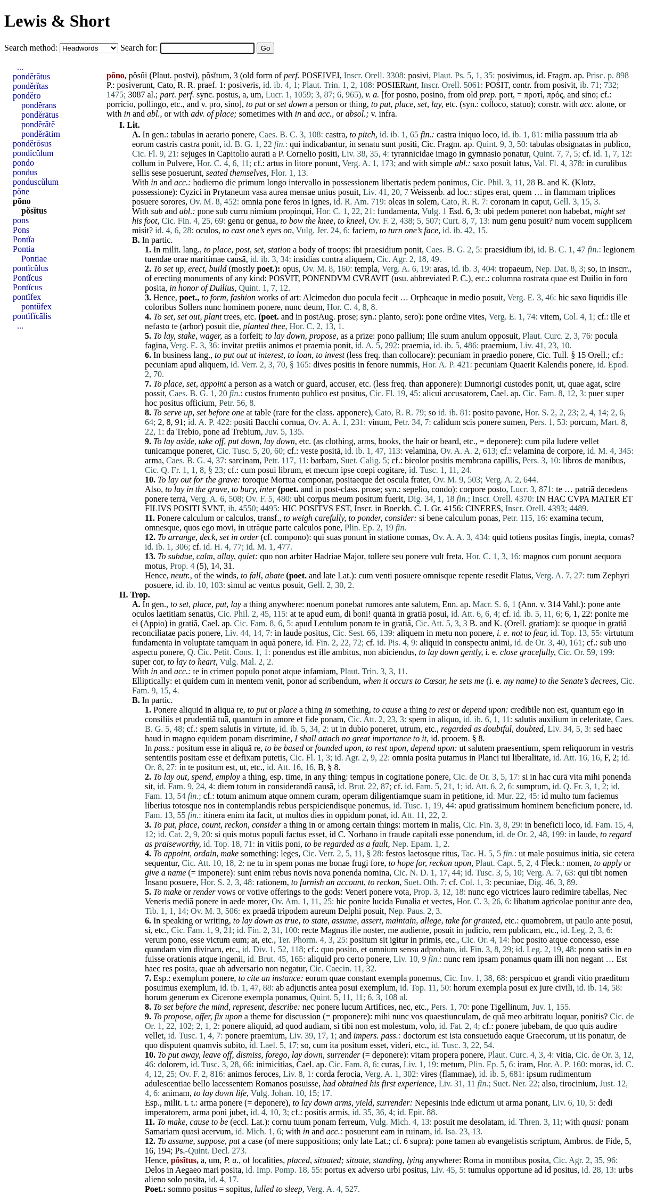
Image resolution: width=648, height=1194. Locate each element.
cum (532, 441)
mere (285, 1141)
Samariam (162, 1131)
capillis (506, 460)
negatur (292, 968)
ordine (455, 316)
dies (317, 815)
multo (560, 795)
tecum (591, 517)
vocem (583, 220)
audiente (414, 930)
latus (521, 163)
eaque (514, 1035)
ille (622, 297)
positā (330, 450)
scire (612, 383)
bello (201, 1083)
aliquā (224, 709)
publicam (524, 930)
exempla (392, 978)
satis (604, 949)
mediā (183, 901)
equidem (212, 738)
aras (440, 268)
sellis (141, 172)
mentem (250, 680)
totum (246, 786)
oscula (398, 479)
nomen (578, 863)
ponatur (516, 153)
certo (355, 958)
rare (282, 412)
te (174, 326)
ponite (605, 613)
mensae (302, 192)
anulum (474, 335)
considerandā (289, 786)
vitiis (274, 843)
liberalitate (530, 757)
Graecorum (546, 1035)
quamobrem (541, 920)
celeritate (595, 719)
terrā (178, 498)
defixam (246, 757)
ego (208, 527)
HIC (289, 508)
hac (545, 776)
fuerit (394, 498)
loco (489, 134)
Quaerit (522, 364)
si (422, 517)
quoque (583, 623)
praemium (498, 345)
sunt (389, 144)
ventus (269, 585)
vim (185, 949)
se (565, 623)
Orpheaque (429, 297)
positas (546, 537)
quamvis (207, 1045)
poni (292, 843)
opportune (515, 1169)
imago (446, 153)
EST (342, 508)
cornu (281, 1121)
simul (237, 585)
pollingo (152, 104)
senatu (369, 144)
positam (192, 757)
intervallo (305, 182)
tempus (362, 776)
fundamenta (398, 211)
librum (289, 470)
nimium (263, 211)
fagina (155, 345)
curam (327, 795)
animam (176, 1093)
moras (599, 1064)
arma (153, 460)
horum (465, 987)
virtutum (619, 632)
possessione (152, 192)
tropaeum (515, 268)
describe (282, 1006)
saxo (480, 163)
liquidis (601, 297)
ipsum (537, 1073)
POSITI (187, 508)
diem (225, 786)
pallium (410, 335)
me (623, 613)
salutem (425, 604)
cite (253, 978)
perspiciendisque (327, 805)
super (614, 393)
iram (525, 1064)
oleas (397, 201)
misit (140, 230)
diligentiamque (395, 795)
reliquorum (582, 748)
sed (598, 728)
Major (353, 556)
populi (273, 834)
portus (335, 1169)
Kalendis (552, 364)
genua (266, 220)
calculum (199, 517)
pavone (508, 412)
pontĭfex (27, 296)
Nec (620, 891)
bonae (339, 863)
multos (297, 815)
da (170, 431)
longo (276, 182)
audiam (317, 1026)
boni (360, 613)
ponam (361, 623)
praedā (263, 910)
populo (247, 671)
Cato (165, 84)
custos (255, 393)
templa (366, 268)
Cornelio (301, 153)
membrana (473, 460)
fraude (400, 834)
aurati (260, 153)
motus (155, 565)
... (20, 66)
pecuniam (454, 354)
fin (425, 134)
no (346, 738)
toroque (255, 479)
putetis (274, 757)
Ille (432, 335)
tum (593, 575)
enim (235, 815)
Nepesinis (431, 1102)
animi (500, 642)
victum (218, 939)
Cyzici (190, 192)
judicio (477, 930)
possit (155, 393)
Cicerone (226, 997)
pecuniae (509, 882)
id (540, 75)
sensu (409, 949)
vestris (622, 748)
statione (391, 537)
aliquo (448, 719)
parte (283, 527)
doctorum (419, 1035)
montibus (511, 1160)
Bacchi (266, 422)
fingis (569, 537)
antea (328, 987)
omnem (302, 795)
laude (292, 632)
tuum (302, 1121)
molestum (398, 1026)
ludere (567, 441)
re (239, 709)
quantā (384, 613)
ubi (488, 211)
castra (335, 134)
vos (417, 1016)
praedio (494, 354)
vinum (379, 422)
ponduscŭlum (36, 181)
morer (257, 901)
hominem (239, 307)
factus (296, 834)
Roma (473, 1160)
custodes (518, 383)
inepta (594, 537)
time (292, 776)
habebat (577, 211)
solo (175, 1179)
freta (454, 556)
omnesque (162, 527)
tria (602, 134)
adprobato (438, 949)
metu (444, 632)
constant (362, 978)
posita (155, 287)
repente (470, 575)
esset (316, 834)
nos (209, 805)
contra (332, 259)
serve (172, 412)
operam (355, 795)
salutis (525, 719)
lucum (352, 1006)
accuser (342, 383)
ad (451, 192)
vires (429, 1073)
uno (620, 642)
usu (400, 278)
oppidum (350, 815)
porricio (120, 104)
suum (449, 335)
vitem (549, 316)
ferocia (348, 1073)
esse (213, 748)
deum (313, 307)
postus (227, 94)
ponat (271, 671)
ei (135, 623)
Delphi (350, 910)
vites (477, 316)
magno (184, 738)
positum (369, 498)
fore (377, 863)
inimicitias (274, 1064)
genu (236, 220)
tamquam (233, 642)
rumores (379, 604)
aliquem (359, 259)
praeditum (612, 978)
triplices (602, 192)
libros (572, 460)
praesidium (383, 249)
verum (156, 939)
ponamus (516, 958)
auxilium (553, 719)
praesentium (517, 748)
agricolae (557, 901)
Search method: (32, 47)
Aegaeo (188, 1169)
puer (595, 393)
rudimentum (570, 1073)
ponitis (592, 1016)
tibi (596, 872)
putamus (452, 757)
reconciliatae (154, 632)
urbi (393, 1169)
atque (292, 671)
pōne (21, 191)
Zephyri (615, 575)
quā (499, 1016)
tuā (223, 719)
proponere (350, 1016)
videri (401, 1045)
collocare (415, 354)
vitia (563, 1054)
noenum (320, 604)
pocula (369, 297)
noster (373, 930)
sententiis (161, 757)
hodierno (208, 182)
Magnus (334, 930)
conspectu (471, 642)
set (281, 104)
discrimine (273, 738)
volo (427, 1026)
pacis (186, 632)
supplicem (614, 220)
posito (483, 412)
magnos (536, 556)
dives (322, 364)
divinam (208, 949)
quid (499, 537)
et (627, 316)
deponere (502, 441)
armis (338, 1112)
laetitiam (171, 613)
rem (499, 930)
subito (234, 1045)
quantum (586, 709)
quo (266, 556)
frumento (284, 393)
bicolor (417, 460)
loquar (565, 1016)
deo (624, 901)
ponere (243, 134)
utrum (410, 728)
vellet (590, 441)
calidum (447, 422)
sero (411, 316)
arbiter (301, 556)
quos (192, 527)
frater (420, 479)
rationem (272, 882)
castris (167, 144)
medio (469, 297)
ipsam (488, 958)
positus (353, 393)
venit (274, 680)
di (347, 613)
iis (582, 1035)
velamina (420, 450)
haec (614, 728)
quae (559, 278)
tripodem (292, 910)
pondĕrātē (38, 124)
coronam (505, 201)
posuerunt (185, 172)
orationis (181, 958)
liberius (157, 805)
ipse (348, 470)
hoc (151, 402)
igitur (399, 939)
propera (445, 1054)
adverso (371, 1169)
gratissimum (498, 805)
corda (325, 1073)
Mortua (283, 479)
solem (427, 201)
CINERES (483, 508)
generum (184, 997)
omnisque (439, 575)
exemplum (191, 978)
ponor (297, 680)
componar (314, 479)
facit (264, 815)
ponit (210, 144)
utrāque (260, 527)
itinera (214, 815)
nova (322, 872)
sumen (514, 422)
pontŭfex (36, 306)
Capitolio (233, 153)
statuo (520, 104)
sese (159, 172)
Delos (155, 1169)
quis (230, 834)
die (230, 182)
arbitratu (538, 1016)
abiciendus (396, 652)
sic (607, 853)
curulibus (611, 163)
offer (202, 1016)
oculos (207, 230)
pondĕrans (38, 105)
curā (560, 776)
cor (158, 661)
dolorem (172, 1064)
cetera (624, 853)
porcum (583, 422)
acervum (216, 1131)
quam (543, 958)
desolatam (487, 1121)
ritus (449, 853)
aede (237, 901)
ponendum (474, 834)
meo (514, 1016)
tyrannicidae (412, 153)
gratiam (542, 623)
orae (181, 259)
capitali (425, 834)
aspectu (145, 652)
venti (383, 575)
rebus (287, 805)
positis (344, 364)
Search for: (140, 47)
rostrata (536, 278)
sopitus (238, 1188)
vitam (420, 1054)
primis (430, 939)
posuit (500, 163)
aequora (607, 556)
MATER (605, 498)
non (555, 211)
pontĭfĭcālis (32, 316)
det (379, 479)
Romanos (271, 1083)
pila (548, 441)
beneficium (575, 805)
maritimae (207, 259)
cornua (293, 422)
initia (589, 853)
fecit (390, 297)
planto (389, 316)
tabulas (182, 134)
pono (386, 335)
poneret (534, 211)
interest (270, 354)
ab (614, 134)
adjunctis (301, 987)
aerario (217, 134)
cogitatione (404, 776)
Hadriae (327, 556)
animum (252, 795)
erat (502, 192)
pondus (25, 172)
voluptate (199, 642)
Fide (612, 1141)
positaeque (354, 479)
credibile (525, 709)
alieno (155, 1179)
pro (214, 104)
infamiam (320, 671)
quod (293, 1026)
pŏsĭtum (215, 75)
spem (418, 719)
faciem (363, 230)
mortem (416, 824)
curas (390, 1064)
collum (143, 163)
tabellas (596, 891)
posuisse (304, 1083)
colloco (493, 104)
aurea (278, 192)
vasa (259, 192)
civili (563, 987)
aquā (268, 642)
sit (149, 786)
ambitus (345, 652)
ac (252, 585)
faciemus (603, 795)
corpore (570, 450)
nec (308, 1006)
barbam (324, 460)
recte (310, 930)
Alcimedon (322, 297)
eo (627, 949)
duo (349, 297)
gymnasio (484, 153)
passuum (579, 134)
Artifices (380, 1006)
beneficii (548, 824)
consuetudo (483, 1035)
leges (289, 853)
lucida (382, 901)
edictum (481, 1102)
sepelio (415, 489)
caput (540, 201)
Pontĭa (24, 239)
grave (227, 479)
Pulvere (180, 163)
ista (455, 1035)
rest (444, 709)
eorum (143, 144)
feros (291, 201)
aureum (323, 910)
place (404, 104)
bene (435, 517)
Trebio (187, 431)
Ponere (169, 517)
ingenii (231, 958)
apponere (441, 383)
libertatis (396, 182)
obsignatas (574, 144)
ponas (488, 517)
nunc (212, 307)
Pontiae (34, 258)
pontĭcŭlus (30, 268)
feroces (266, 1073)
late (329, 575)
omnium (383, 949)
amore (283, 719)
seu (397, 556)
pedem (424, 182)
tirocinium (578, 1083)
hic (564, 297)
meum (342, 498)
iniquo (469, 134)
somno (179, 1188)
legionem (619, 249)
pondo (23, 162)
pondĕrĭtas (30, 86)
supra (419, 1141)
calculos (239, 517)
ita (251, 815)
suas (333, 537)
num (499, 220)
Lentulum (330, 623)
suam (432, 795)
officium (200, 402)
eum (332, 613)
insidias (306, 259)
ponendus (289, 652)
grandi (564, 978)
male (536, 853)
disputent (175, 1045)
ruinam (418, 1131)
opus (290, 268)
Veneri (356, 891)
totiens (521, 537)
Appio (154, 623)
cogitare (391, 470)
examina (563, 517)
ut (560, 383)
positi (407, 144)
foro (620, 278)
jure (546, 987)
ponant (536, 1102)
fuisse (155, 958)
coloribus (161, 307)
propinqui (294, 211)
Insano (156, 882)
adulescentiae (168, 1083)
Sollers (190, 307)
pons (21, 220)
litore (303, 163)
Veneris (157, 901)
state (319, 920)
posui (267, 470)
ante (402, 604)
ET (627, 498)
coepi (366, 470)
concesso (585, 939)
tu (260, 863)
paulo (584, 920)
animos (281, 345)
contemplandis (251, 805)
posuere (145, 201)
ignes (320, 201)
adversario (246, 968)
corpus (318, 498)
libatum (527, 901)
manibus (609, 460)
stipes (484, 192)
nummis (404, 364)
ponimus (452, 182)
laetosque (424, 853)
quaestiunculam (451, 1016)
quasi (591, 1121)
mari (211, 1169)
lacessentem (232, 1083)
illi (559, 958)
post (242, 249)
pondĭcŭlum (33, 153)
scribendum (339, 680)
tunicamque (165, 450)
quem (522, 192)
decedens (612, 489)
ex (246, 910)
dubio (358, 728)
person (326, 104)
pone (273, 201)
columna (506, 278)
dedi (605, 1102)
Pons (21, 229)
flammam (569, 192)
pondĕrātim (40, 133)
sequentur (161, 863)
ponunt (326, 163)
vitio (585, 978)
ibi (357, 249)
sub (156, 211)
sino (588, 94)
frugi (360, 863)
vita (576, 776)
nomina (376, 872)
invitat (232, 345)
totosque (187, 805)
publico (616, 144)
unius (326, 192)
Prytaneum (231, 192)
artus (275, 163)
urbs (625, 1169)
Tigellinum (509, 1006)
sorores (173, 201)
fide (311, 719)
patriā (584, 489)
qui (295, 144)
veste (309, 450)
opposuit (503, 335)
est (574, 278)
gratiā (416, 613)
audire (606, 1026)
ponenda (616, 776)
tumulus (482, 1169)
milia (553, 134)
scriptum (545, 1141)
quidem (195, 680)
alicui (432, 393)
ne (251, 863)
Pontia (24, 248)
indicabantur (323, 144)
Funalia (408, 901)
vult (437, 556)
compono (290, 537)
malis (449, 824)
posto (497, 489)
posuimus (562, 853)
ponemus (373, 805)
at (252, 354)
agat (593, 383)
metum (452, 1064)
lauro (540, 891)
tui (505, 757)
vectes (442, 901)
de (551, 450)
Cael (498, 393)
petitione (467, 795)
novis (302, 872)
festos (396, 853)
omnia (252, 201)
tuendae (158, 259)
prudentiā (200, 719)
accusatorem (465, 393)
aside (185, 441)
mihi (592, 776)
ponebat (349, 604)
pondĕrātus (31, 76)
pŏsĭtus (34, 210)
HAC (556, 498)
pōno (22, 201)
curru (239, 211)
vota (402, 891)
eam (388, 1131)
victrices (515, 891)
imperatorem (166, 1112)
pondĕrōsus (32, 143)
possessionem (355, 182)
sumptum (532, 786)
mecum (326, 470)
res (167, 968)
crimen (221, 671)
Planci (488, 757)
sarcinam (244, 460)
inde (457, 1102)
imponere (214, 872)
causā (236, 259)
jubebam (535, 1026)
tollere (379, 556)
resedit (497, 575)
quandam (160, 949)
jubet (237, 1112)
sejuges (193, 153)
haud (153, 738)
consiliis (159, 719)
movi (225, 527)
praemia (318, 345)
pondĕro (26, 95)
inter (268, 489)
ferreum (351, 1121)
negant (592, 958)
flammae (457, 1073)
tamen (465, 1141)
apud (188, 364)
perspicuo (526, 978)
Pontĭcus (27, 277)
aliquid (431, 642)
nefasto (157, 326)
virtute (264, 728)
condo (441, 489)
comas (417, 537)
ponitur (587, 901)
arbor (192, 326)
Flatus (521, 575)
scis (469, 422)
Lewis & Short (57, 20)
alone (605, 104)
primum (251, 182)
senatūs (201, 613)
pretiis (256, 345)
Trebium (246, 431)
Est (622, 958)
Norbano (363, 834)
